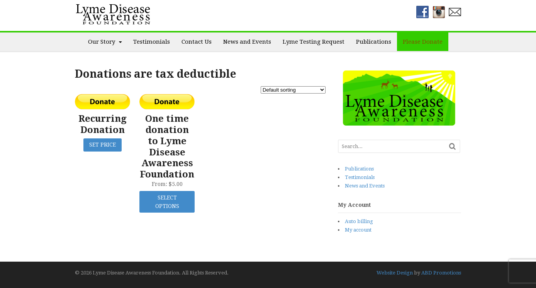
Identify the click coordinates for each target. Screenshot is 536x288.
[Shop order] (293, 90)
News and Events (247, 41)
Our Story (101, 41)
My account (358, 230)
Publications (373, 41)
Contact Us (196, 41)
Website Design (395, 273)
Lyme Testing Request (313, 41)
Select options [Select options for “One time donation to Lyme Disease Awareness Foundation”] (167, 202)
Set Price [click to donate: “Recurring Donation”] (102, 144)
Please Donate (423, 41)
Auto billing (359, 221)
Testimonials (151, 41)
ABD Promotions (441, 273)
